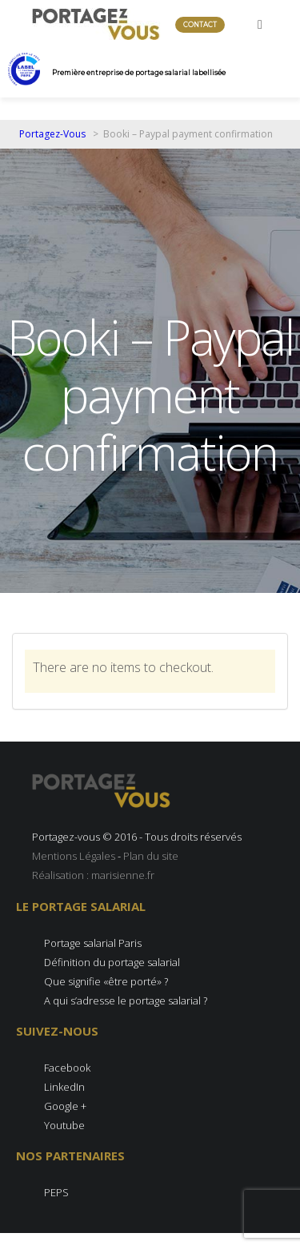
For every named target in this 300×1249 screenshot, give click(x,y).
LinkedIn (64, 1087)
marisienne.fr (122, 875)
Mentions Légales (73, 856)
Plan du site (150, 856)
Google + (65, 1106)
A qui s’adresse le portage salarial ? (125, 1000)
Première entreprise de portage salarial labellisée (139, 73)
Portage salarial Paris (93, 943)
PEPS (56, 1192)
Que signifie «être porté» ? (106, 981)
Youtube (64, 1125)
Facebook (67, 1067)
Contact (200, 25)
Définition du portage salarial (112, 962)
